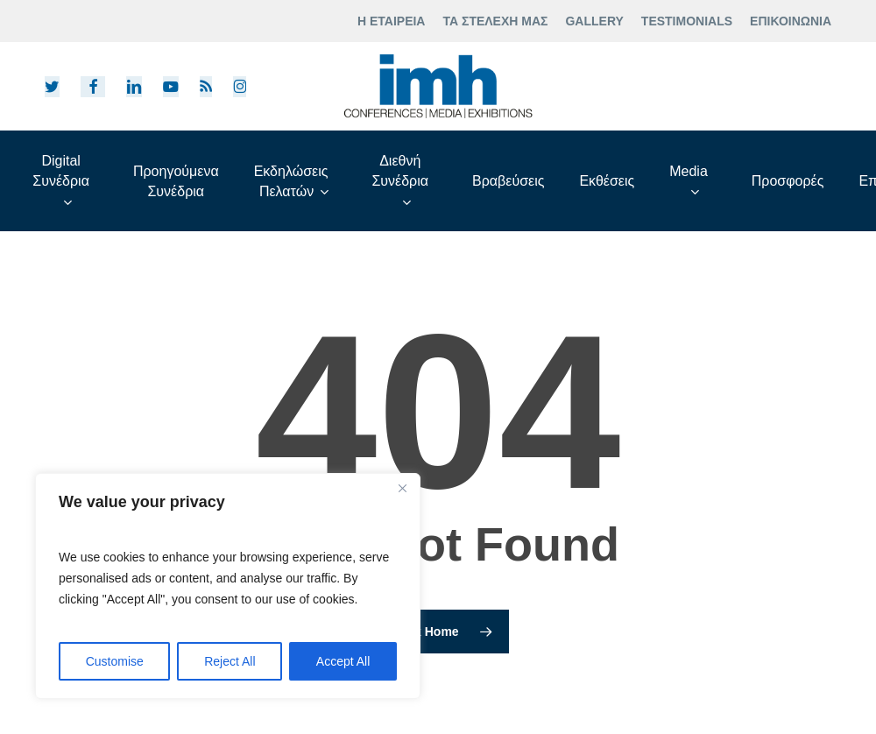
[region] (227, 586)
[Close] (402, 487)
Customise (115, 661)
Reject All (229, 661)
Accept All (343, 661)
